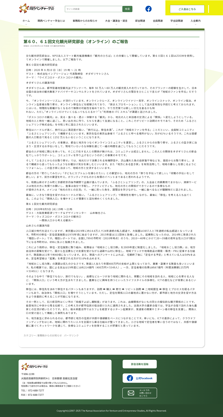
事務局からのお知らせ (85, 20)
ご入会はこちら (187, 9)
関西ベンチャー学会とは (51, 20)
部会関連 (140, 20)
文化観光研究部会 (57, 45)
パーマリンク (71, 335)
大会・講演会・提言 (116, 20)
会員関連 (158, 20)
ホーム (26, 20)
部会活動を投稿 (139, 364)
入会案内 (196, 20)
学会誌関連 (177, 20)
